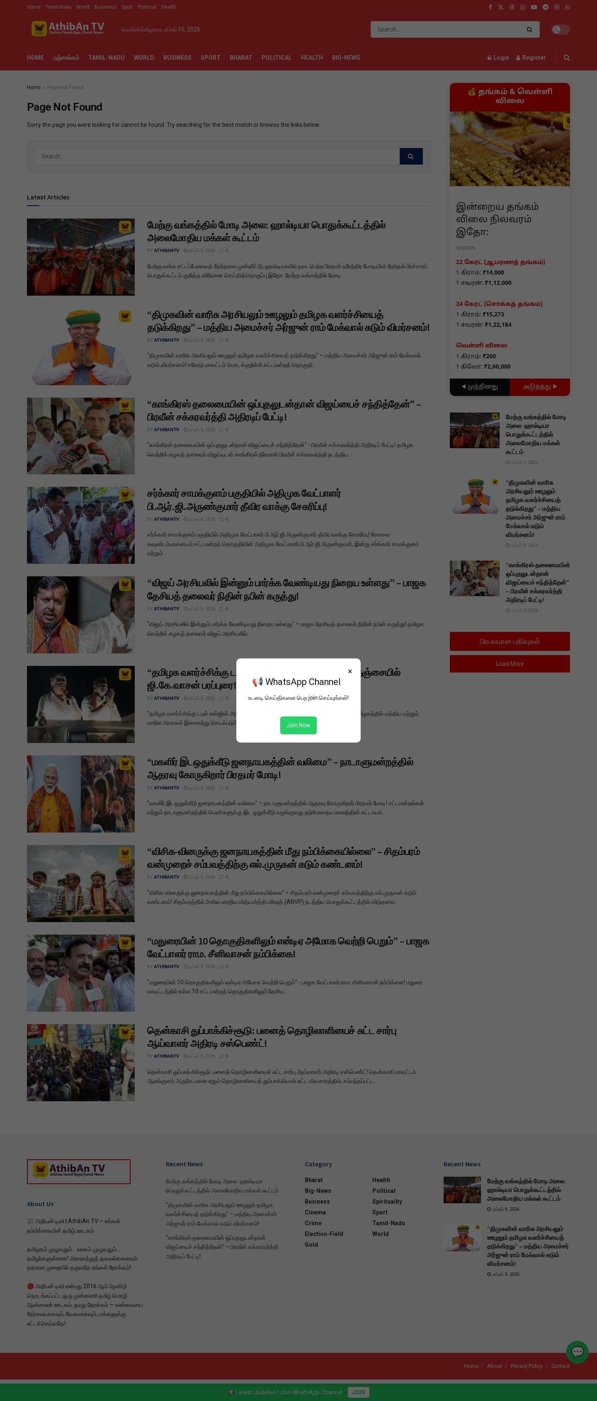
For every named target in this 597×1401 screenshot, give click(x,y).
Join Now (298, 725)
